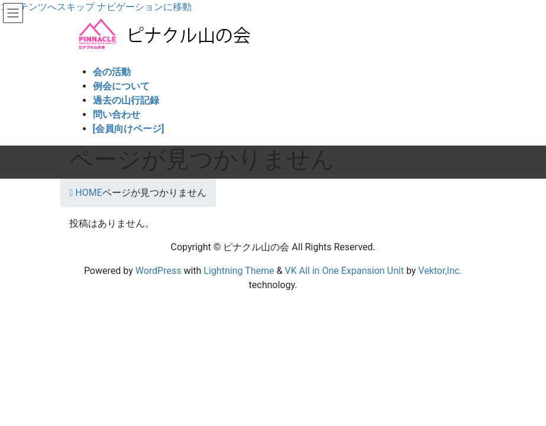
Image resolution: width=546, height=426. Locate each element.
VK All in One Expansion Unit (344, 270)
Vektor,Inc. (440, 270)
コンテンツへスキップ (47, 6)
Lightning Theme (238, 270)
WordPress (158, 270)
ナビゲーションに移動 (144, 6)
